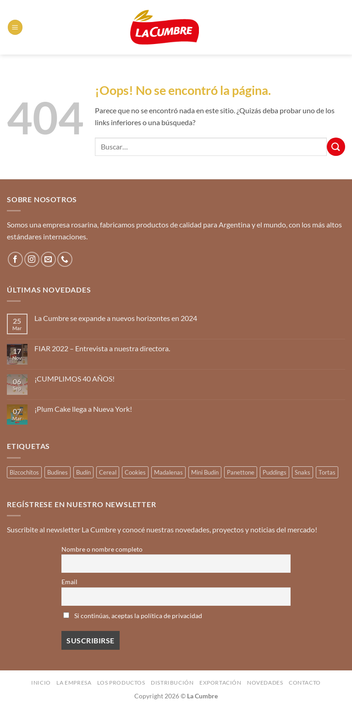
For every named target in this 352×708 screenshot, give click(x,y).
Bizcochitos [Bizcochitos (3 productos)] (24, 472)
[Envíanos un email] (48, 259)
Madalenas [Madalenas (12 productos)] (168, 472)
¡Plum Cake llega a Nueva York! (83, 408)
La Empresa (73, 682)
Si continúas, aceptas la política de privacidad (132, 616)
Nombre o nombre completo (102, 549)
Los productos (121, 682)
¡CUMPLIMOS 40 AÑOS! (74, 378)
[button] (15, 27)
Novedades (265, 682)
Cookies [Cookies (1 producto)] (135, 472)
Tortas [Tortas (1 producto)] (327, 472)
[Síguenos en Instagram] (31, 259)
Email (69, 582)
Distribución (172, 682)
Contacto (305, 682)
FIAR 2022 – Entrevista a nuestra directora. (102, 348)
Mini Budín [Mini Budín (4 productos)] (205, 472)
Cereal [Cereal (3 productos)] (107, 472)
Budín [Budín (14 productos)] (83, 472)
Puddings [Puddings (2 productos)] (274, 472)
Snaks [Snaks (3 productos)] (302, 472)
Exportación (220, 682)
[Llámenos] (64, 259)
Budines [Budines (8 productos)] (57, 472)
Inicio (41, 682)
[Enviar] (336, 146)
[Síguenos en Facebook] (15, 259)
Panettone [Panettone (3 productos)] (240, 472)
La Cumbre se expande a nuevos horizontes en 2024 (115, 318)
